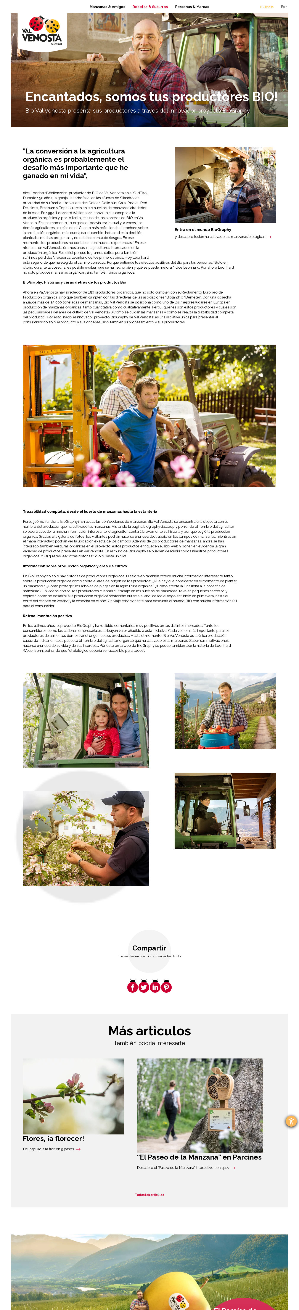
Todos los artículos (149, 1195)
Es (283, 7)
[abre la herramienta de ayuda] (291, 1121)
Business (266, 7)
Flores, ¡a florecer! (53, 1138)
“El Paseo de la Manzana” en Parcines (199, 1157)
